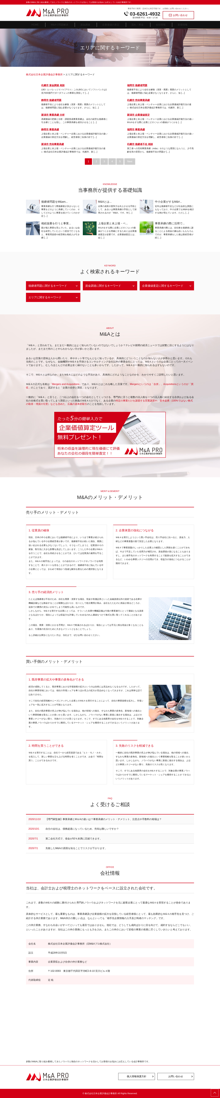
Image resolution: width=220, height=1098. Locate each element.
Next (129, 161)
